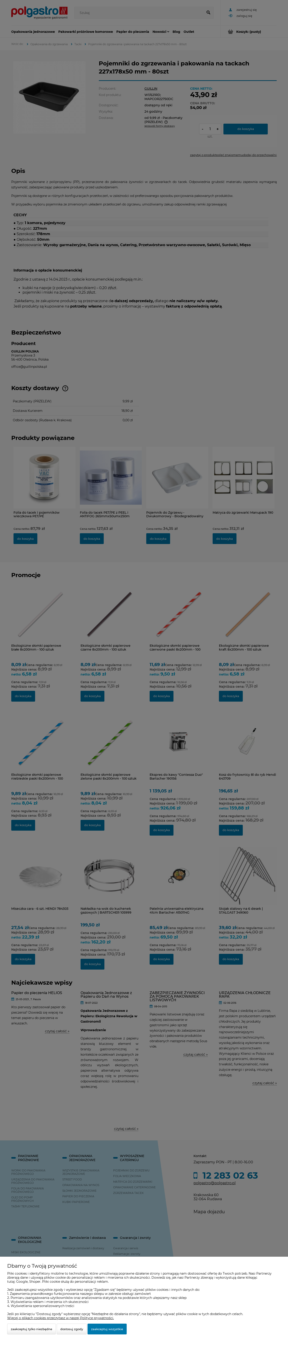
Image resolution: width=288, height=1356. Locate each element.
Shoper (34, 1282)
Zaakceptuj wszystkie (107, 1329)
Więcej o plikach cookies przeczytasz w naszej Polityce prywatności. (60, 1318)
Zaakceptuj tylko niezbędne (31, 1329)
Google (22, 1282)
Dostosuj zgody (71, 1329)
